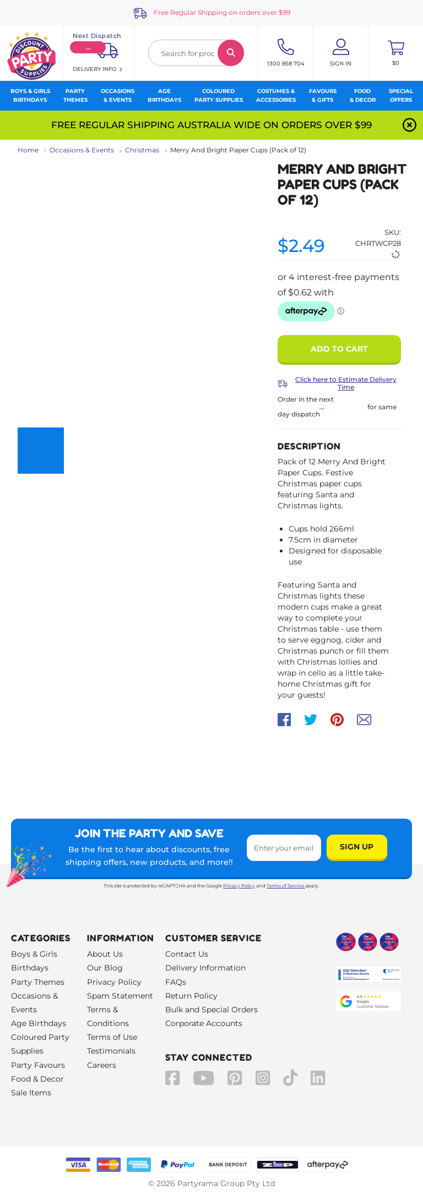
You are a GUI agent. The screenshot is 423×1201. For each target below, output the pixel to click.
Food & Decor (37, 1079)
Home (28, 150)
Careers (101, 1065)
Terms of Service (286, 886)
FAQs (175, 982)
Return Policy (191, 996)
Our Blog (105, 968)
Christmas (142, 150)
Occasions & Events (82, 150)
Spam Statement (120, 996)
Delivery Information (205, 968)
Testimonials (111, 1051)
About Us (105, 954)
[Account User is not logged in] (340, 52)
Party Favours (38, 1065)
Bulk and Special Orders (211, 1009)
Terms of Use (112, 1037)
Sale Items (31, 1093)
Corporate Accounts (203, 1023)
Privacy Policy (239, 886)
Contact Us (186, 954)
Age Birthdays (38, 1023)
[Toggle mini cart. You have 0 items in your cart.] (395, 52)
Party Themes (37, 982)
